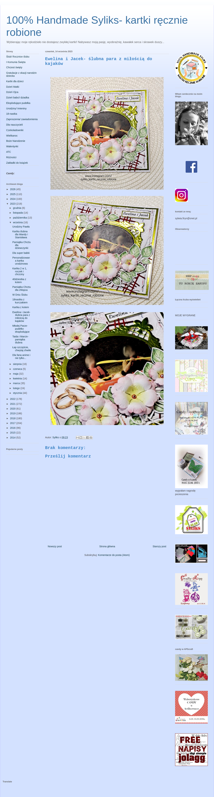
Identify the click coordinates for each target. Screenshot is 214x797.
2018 (13, 418)
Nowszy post (55, 546)
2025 (13, 194)
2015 (13, 432)
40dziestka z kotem (19, 281)
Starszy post (159, 546)
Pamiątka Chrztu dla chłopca (21, 288)
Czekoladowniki (14, 130)
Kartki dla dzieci (15, 81)
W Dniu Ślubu (20, 294)
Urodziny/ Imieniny (16, 108)
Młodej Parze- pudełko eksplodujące (21, 328)
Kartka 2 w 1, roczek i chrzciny (19, 271)
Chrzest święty (14, 67)
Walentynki (12, 146)
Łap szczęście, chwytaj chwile (21, 349)
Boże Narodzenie (15, 141)
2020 (13, 408)
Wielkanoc (12, 135)
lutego (16, 388)
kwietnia (17, 378)
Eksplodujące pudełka (18, 103)
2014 (13, 437)
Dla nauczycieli (14, 124)
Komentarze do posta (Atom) (114, 555)
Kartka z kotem (20, 307)
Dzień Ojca (12, 92)
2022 (13, 399)
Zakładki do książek (17, 162)
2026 (13, 189)
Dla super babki (21, 252)
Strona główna (107, 546)
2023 (13, 203)
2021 (13, 403)
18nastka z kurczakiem (20, 301)
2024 (13, 199)
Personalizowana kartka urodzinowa (21, 260)
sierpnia (17, 364)
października (20, 217)
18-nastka (11, 113)
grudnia (17, 208)
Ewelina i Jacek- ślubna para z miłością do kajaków (21, 316)
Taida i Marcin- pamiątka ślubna (20, 339)
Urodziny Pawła (21, 226)
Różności (11, 157)
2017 (13, 423)
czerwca (18, 369)
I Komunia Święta (15, 62)
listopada (18, 212)
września (18, 222)
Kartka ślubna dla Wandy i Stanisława (20, 234)
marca (17, 383)
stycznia (17, 393)
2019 (13, 413)
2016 (13, 427)
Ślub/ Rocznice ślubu (17, 56)
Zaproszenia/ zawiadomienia (21, 119)
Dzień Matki (12, 86)
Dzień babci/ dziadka (17, 97)
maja (16, 373)
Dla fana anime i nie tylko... (21, 356)
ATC (8, 151)
